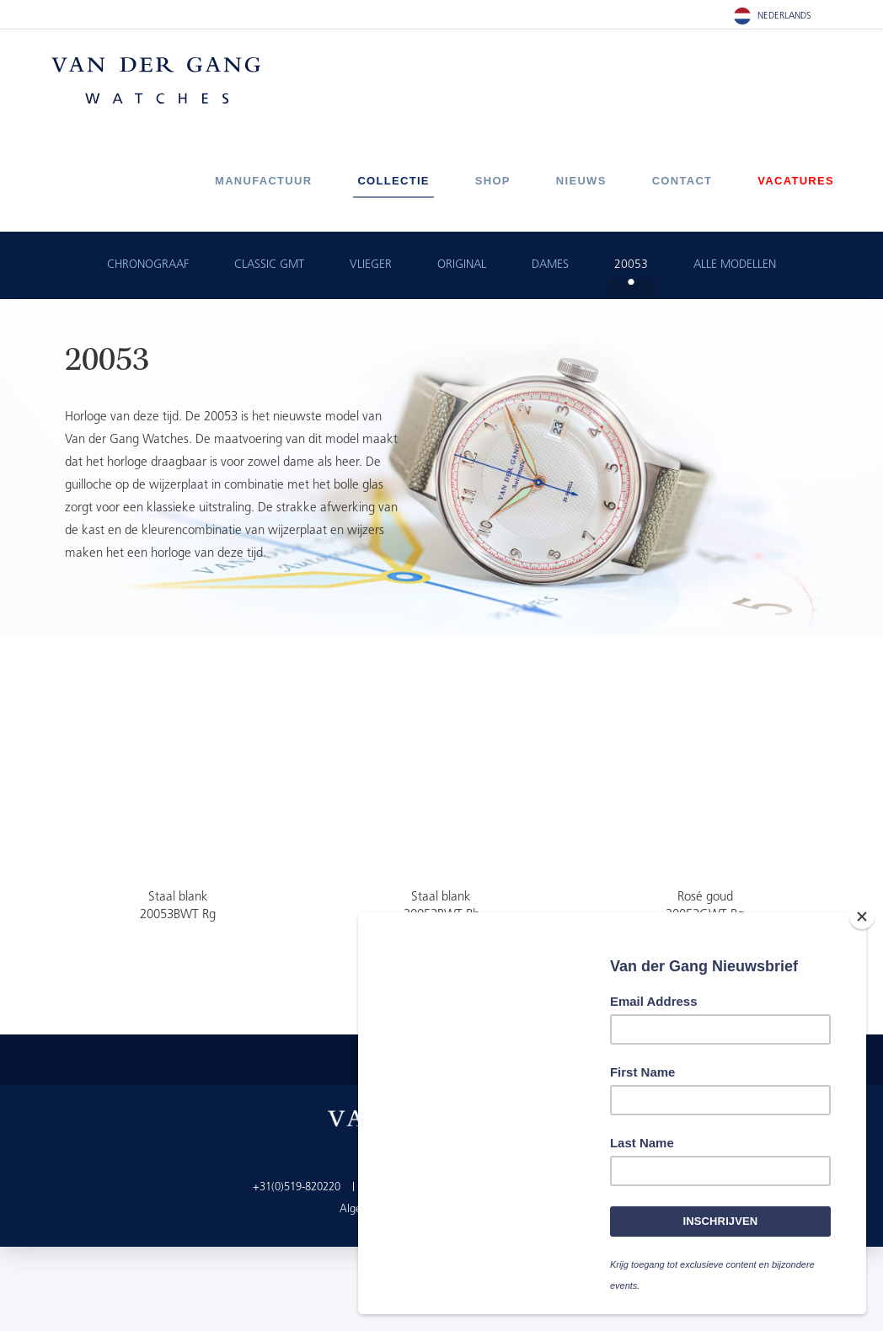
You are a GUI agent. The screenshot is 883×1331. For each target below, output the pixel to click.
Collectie (393, 180)
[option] (441, 467)
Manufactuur (263, 180)
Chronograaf (148, 265)
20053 (631, 265)
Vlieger (371, 265)
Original (461, 265)
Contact (682, 180)
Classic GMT (269, 265)
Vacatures (795, 180)
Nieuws (581, 180)
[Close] (862, 916)
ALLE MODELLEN (734, 265)
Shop (493, 180)
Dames (550, 265)
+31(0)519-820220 (296, 1187)
